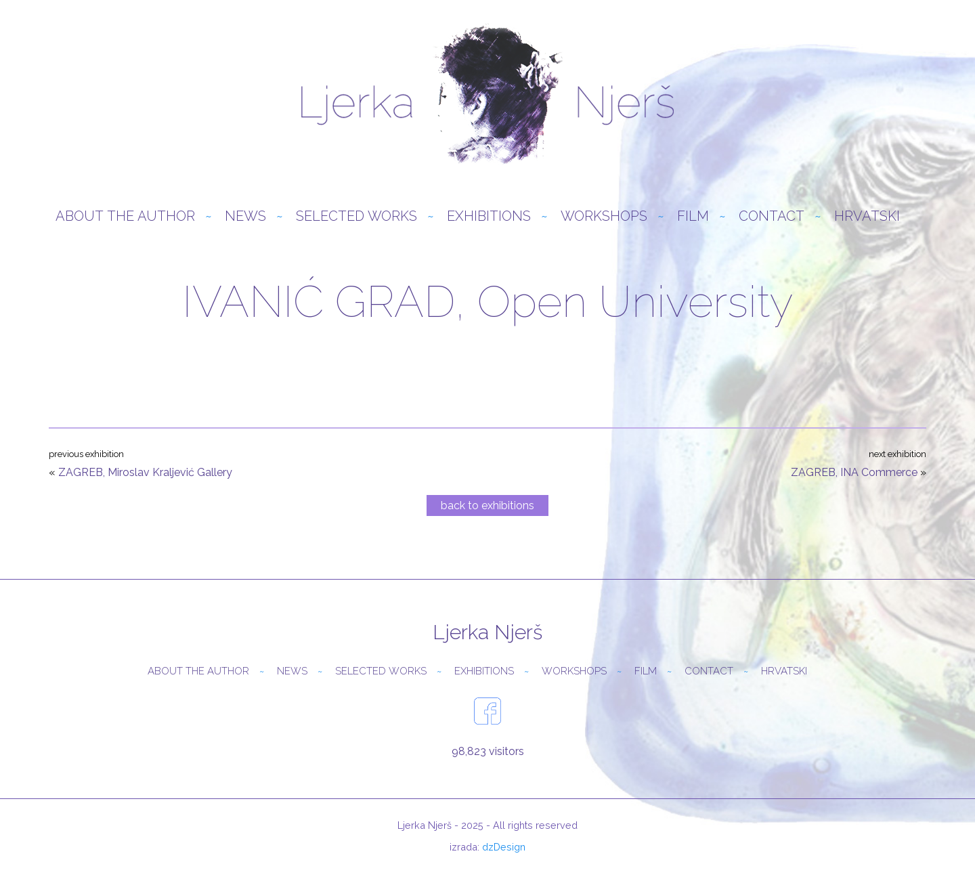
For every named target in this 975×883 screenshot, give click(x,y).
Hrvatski (867, 216)
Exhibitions (489, 216)
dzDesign (503, 847)
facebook (487, 711)
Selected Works (356, 216)
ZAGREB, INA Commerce (854, 472)
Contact (771, 216)
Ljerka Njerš (487, 95)
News (245, 216)
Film (693, 216)
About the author (125, 216)
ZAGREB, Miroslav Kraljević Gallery (145, 472)
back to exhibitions (487, 505)
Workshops (604, 216)
